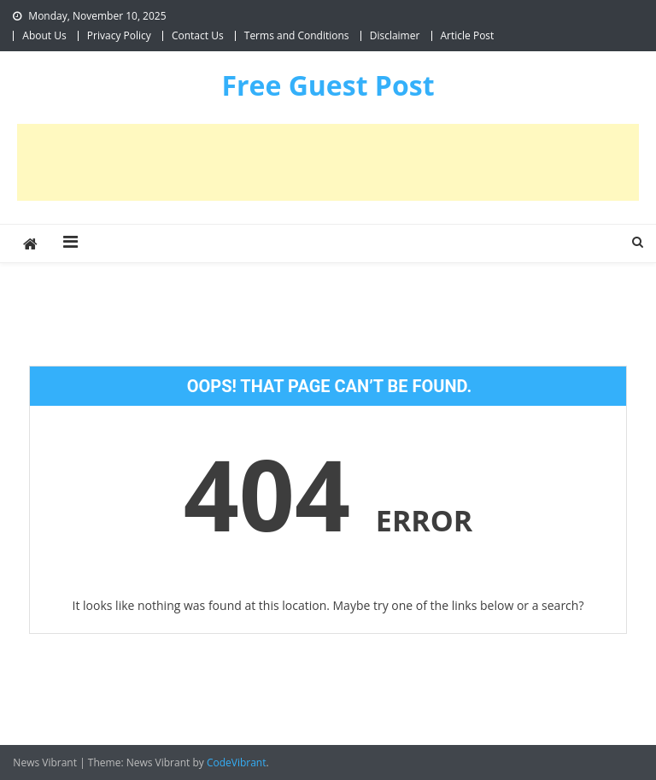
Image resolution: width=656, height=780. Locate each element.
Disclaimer (395, 35)
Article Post (468, 35)
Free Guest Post (327, 85)
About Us (44, 35)
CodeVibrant (236, 762)
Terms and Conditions (296, 35)
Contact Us (198, 35)
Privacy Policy (119, 35)
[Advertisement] (328, 162)
